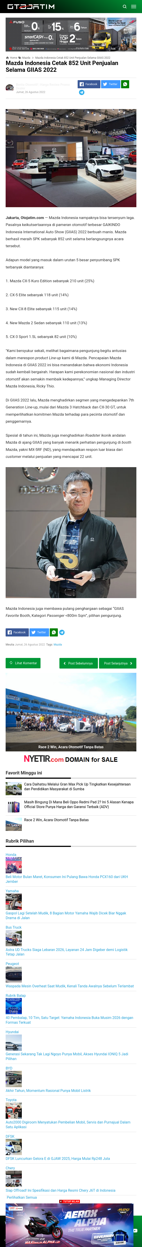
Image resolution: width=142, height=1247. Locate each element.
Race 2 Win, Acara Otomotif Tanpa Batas (71, 747)
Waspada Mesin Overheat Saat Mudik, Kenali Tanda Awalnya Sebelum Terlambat (70, 986)
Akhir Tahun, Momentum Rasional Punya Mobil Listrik (48, 1091)
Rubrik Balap (16, 995)
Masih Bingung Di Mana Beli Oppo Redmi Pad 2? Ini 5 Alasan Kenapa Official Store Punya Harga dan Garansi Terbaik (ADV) (79, 804)
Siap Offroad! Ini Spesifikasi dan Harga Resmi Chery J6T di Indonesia (60, 1190)
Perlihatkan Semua (22, 1197)
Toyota (11, 1100)
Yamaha (12, 891)
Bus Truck (13, 927)
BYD (9, 1068)
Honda (11, 855)
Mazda (58, 644)
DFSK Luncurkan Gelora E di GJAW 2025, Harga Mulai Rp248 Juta (58, 1158)
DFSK (10, 1136)
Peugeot (12, 964)
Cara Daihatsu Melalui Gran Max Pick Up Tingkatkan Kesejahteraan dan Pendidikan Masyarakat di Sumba (77, 786)
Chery (10, 1168)
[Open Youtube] (134, 1230)
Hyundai (12, 1032)
